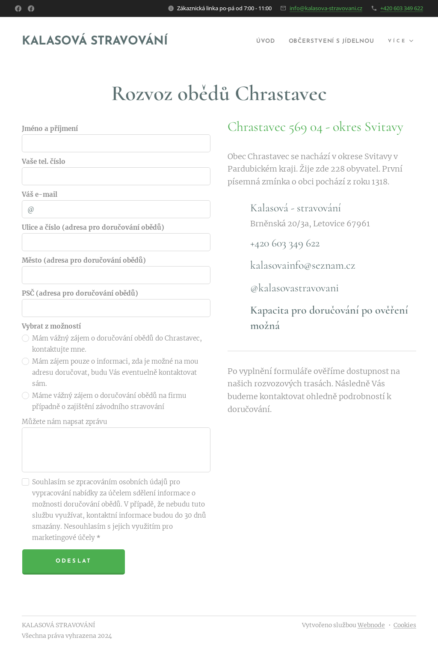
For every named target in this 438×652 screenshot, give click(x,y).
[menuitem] (251, 41)
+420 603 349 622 (401, 8)
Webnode (371, 625)
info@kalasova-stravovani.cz (326, 8)
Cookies (405, 625)
